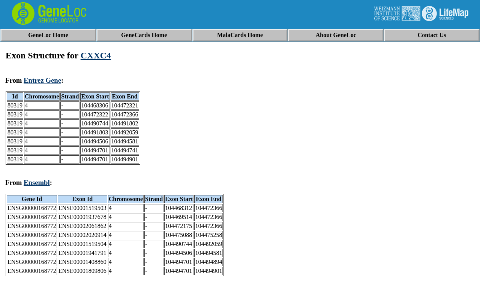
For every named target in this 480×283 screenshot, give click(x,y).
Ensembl (37, 182)
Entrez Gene (42, 80)
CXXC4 (96, 55)
